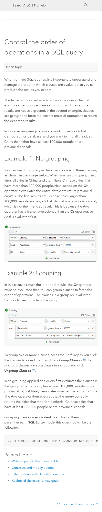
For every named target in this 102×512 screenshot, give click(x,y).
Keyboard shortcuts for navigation (36, 480)
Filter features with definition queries (38, 474)
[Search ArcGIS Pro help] (47, 5)
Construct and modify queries (33, 468)
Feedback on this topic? (80, 504)
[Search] (86, 5)
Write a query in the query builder (36, 461)
